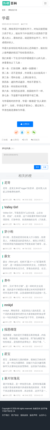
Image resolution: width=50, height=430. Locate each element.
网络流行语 (12, 10)
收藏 (5, 140)
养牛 (7, 280)
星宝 (7, 354)
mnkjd (8, 305)
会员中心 (43, 415)
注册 (44, 167)
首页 (3, 10)
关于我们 (5, 415)
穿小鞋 (8, 231)
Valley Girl (11, 207)
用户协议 (15, 415)
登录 (37, 167)
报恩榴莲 (10, 329)
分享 (25, 140)
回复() (35, 140)
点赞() (25, 124)
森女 (7, 256)
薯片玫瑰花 (12, 378)
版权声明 (33, 415)
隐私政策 (24, 415)
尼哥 (7, 183)
